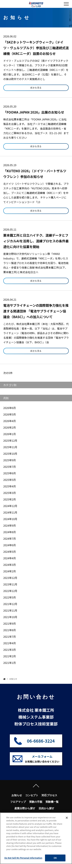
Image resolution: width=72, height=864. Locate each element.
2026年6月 (9, 408)
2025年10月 (10, 454)
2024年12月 (10, 506)
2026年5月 (9, 414)
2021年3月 (9, 650)
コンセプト (31, 795)
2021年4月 (9, 643)
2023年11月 (10, 584)
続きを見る (36, 87)
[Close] (66, 817)
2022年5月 (9, 597)
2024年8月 (9, 532)
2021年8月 (9, 630)
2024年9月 (9, 525)
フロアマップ (18, 801)
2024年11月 (10, 512)
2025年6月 (9, 473)
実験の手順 (35, 801)
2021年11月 (10, 610)
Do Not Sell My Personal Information (23, 857)
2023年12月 (10, 578)
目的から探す (46, 808)
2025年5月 (9, 480)
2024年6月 (9, 545)
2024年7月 (9, 538)
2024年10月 (10, 519)
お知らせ (16, 795)
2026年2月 (9, 427)
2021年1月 (9, 663)
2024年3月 (9, 565)
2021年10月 (10, 617)
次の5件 (8, 373)
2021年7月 (9, 637)
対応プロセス (49, 795)
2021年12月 (10, 604)
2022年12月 (10, 591)
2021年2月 (9, 656)
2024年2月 (9, 571)
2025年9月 (9, 460)
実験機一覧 (52, 801)
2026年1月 (9, 434)
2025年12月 (10, 440)
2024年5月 (9, 552)
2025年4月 (9, 486)
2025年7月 (9, 467)
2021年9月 (9, 623)
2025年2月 (9, 499)
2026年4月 (9, 421)
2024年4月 (9, 558)
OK (55, 857)
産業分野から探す (24, 808)
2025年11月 (10, 447)
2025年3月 (9, 493)
